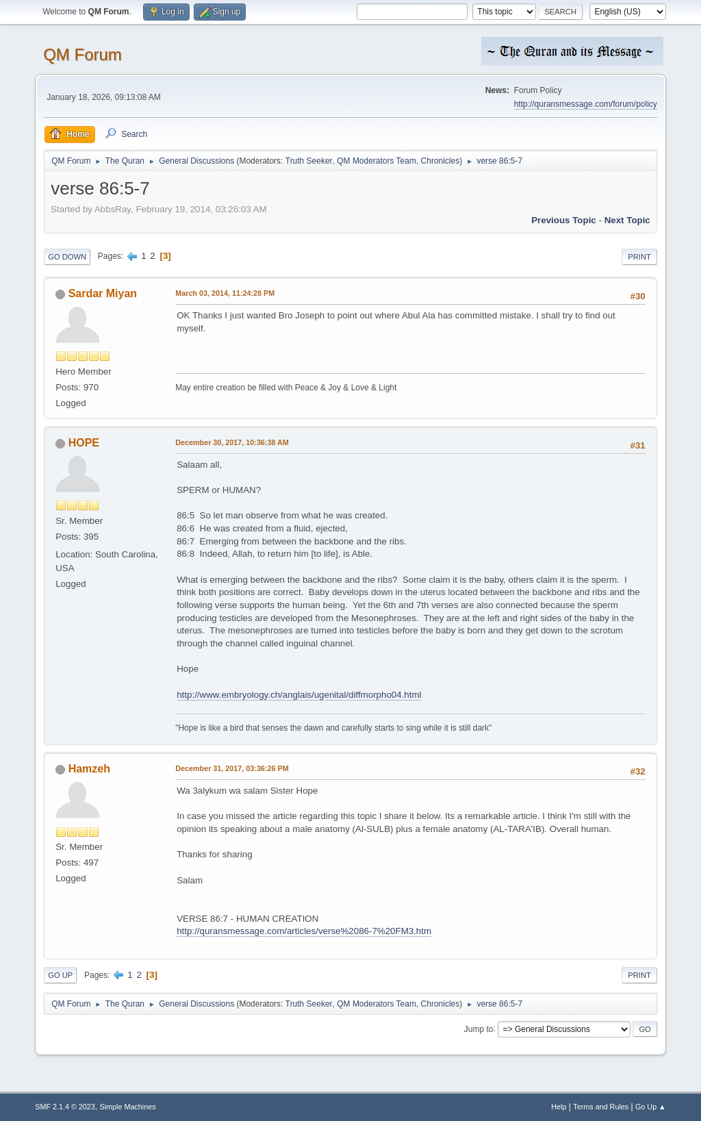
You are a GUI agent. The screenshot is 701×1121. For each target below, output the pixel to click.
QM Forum (82, 54)
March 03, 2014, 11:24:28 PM (225, 293)
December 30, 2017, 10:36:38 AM (232, 442)
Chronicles (440, 161)
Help (558, 1107)
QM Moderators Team (376, 161)
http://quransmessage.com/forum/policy (585, 104)
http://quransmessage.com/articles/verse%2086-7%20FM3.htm (304, 931)
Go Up (60, 975)
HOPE (83, 443)
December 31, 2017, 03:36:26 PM (231, 768)
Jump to (479, 1028)
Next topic (627, 220)
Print (639, 257)
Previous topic (563, 220)
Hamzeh (89, 768)
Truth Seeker (309, 161)
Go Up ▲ (650, 1107)
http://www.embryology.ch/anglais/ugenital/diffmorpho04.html (299, 695)
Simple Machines (128, 1107)
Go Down (67, 257)
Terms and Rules (600, 1107)
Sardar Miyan (102, 293)
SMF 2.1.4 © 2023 (65, 1107)
